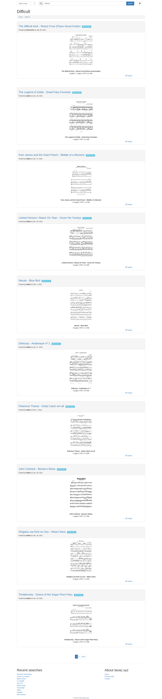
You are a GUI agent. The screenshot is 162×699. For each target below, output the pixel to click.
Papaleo (20, 692)
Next (84, 657)
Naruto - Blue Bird (29, 280)
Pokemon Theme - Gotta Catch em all (41, 406)
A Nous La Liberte (23, 676)
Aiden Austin (21, 685)
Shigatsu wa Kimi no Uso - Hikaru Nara (42, 531)
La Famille (20, 681)
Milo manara (21, 694)
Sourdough (21, 688)
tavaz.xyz (85, 698)
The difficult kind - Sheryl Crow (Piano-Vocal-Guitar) (49, 26)
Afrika (19, 690)
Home (21, 17)
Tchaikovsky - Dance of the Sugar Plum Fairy (46, 594)
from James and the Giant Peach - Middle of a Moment (51, 154)
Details (128, 76)
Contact (107, 679)
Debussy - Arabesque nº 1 (34, 343)
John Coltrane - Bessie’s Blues (37, 468)
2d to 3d (20, 683)
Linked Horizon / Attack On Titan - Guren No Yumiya (50, 217)
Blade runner (21, 679)
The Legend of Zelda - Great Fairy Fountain (45, 92)
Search (130, 3)
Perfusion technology (24, 674)
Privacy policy (109, 676)
